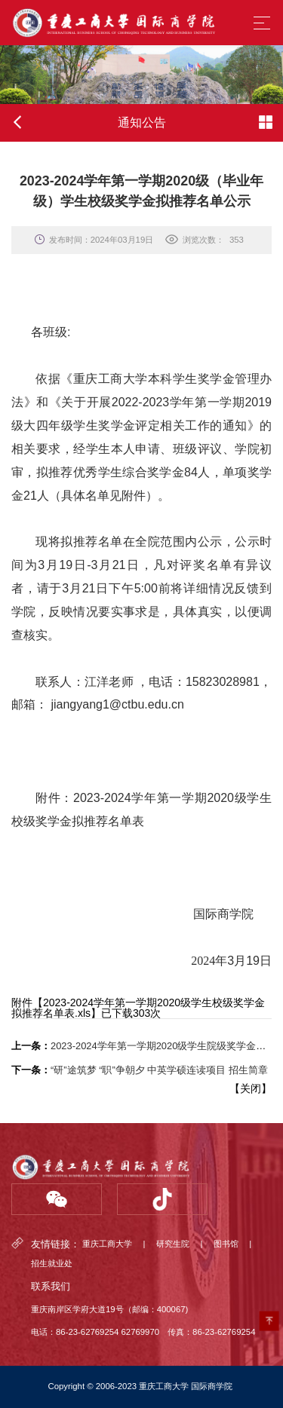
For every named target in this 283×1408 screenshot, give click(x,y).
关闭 (250, 1088)
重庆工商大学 (107, 1244)
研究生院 (172, 1244)
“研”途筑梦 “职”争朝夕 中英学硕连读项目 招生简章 (159, 1070)
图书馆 (226, 1244)
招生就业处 (51, 1264)
